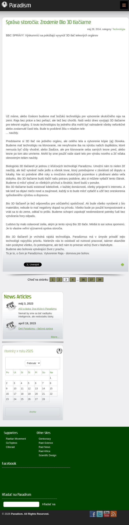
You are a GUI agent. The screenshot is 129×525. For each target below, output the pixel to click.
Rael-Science (46, 443)
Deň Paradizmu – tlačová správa (35, 328)
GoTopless (11, 443)
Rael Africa (44, 451)
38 (99, 279)
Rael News (44, 447)
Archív (32, 412)
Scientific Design (47, 455)
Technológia (119, 29)
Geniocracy (45, 438)
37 (91, 279)
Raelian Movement (16, 438)
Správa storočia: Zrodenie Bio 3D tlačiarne (48, 22)
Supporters (11, 433)
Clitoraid (10, 447)
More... (55, 337)
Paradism (17, 513)
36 (83, 279)
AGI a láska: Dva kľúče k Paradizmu (37, 308)
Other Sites (43, 433)
